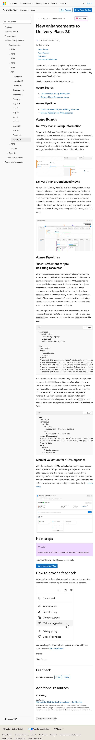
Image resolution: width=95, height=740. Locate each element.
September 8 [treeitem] (18, 94)
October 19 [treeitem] (17, 85)
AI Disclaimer (7, 735)
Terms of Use (7, 738)
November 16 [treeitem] (18, 81)
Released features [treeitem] (11, 31)
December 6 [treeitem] (17, 76)
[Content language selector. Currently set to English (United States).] (13, 729)
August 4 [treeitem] (16, 103)
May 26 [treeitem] (16, 112)
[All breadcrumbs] (38, 18)
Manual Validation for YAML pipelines (57, 112)
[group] (64, 352)
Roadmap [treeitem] (8, 27)
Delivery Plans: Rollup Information (55, 93)
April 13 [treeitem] (15, 121)
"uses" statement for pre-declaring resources (60, 109)
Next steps (42, 56)
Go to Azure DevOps (47, 565)
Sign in (89, 3)
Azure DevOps (56, 18)
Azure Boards (43, 49)
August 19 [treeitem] (16, 99)
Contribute (43, 735)
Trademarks (19, 738)
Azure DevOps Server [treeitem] (15, 157)
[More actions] (91, 18)
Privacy (53, 735)
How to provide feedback (47, 59)
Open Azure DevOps (83, 10)
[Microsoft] (4, 3)
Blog (32, 735)
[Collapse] (30, 16)
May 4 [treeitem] (15, 117)
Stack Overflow (55, 648)
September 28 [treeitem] (18, 90)
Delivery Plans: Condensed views (55, 97)
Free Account (66, 10)
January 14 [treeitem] (17, 139)
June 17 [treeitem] (15, 108)
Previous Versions (21, 735)
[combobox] (17, 22)
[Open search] (83, 3)
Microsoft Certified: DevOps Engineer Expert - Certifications (59, 702)
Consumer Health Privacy (70, 735)
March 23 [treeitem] (16, 126)
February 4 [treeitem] (17, 135)
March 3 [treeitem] (16, 130)
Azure (45, 18)
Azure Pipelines (43, 53)
